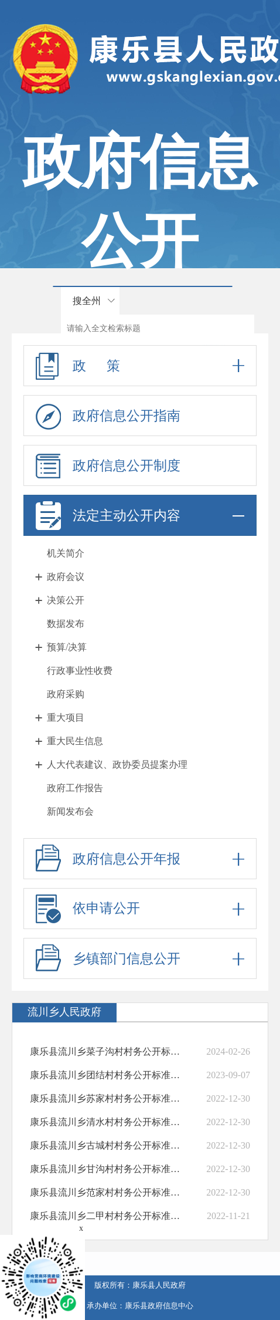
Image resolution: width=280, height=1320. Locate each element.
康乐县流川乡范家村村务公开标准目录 (107, 1192)
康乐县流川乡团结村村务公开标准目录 (107, 1075)
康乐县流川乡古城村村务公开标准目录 (107, 1145)
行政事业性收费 (79, 671)
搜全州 (87, 301)
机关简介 (65, 553)
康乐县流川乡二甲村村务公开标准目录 (107, 1216)
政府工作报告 (75, 788)
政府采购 (65, 694)
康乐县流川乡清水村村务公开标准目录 (107, 1122)
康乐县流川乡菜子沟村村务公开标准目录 (107, 1051)
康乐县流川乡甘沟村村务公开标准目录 (107, 1169)
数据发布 (65, 624)
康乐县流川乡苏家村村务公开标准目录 (107, 1098)
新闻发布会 (70, 811)
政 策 (140, 365)
